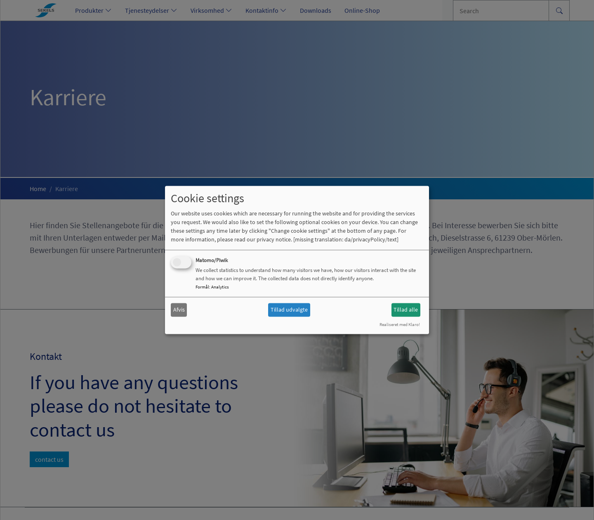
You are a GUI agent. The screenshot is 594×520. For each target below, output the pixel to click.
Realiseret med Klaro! (400, 325)
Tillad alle (406, 309)
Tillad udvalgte (289, 309)
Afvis (179, 309)
